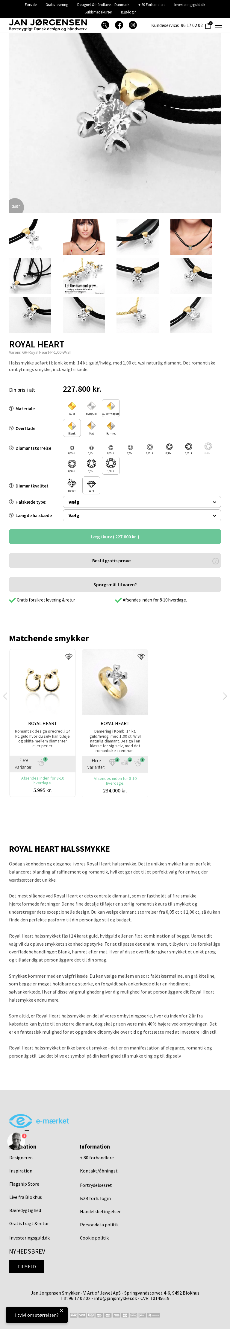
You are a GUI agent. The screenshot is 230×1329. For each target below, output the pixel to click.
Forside (31, 4)
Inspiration (20, 1171)
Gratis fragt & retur (29, 1223)
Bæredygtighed (25, 1210)
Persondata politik (99, 1225)
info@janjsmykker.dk (115, 1298)
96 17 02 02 (192, 25)
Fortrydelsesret (96, 1185)
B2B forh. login (95, 1198)
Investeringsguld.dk (189, 4)
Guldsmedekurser (98, 12)
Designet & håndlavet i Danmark (103, 4)
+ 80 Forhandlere (151, 4)
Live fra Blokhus (25, 1197)
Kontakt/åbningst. (99, 1171)
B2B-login (129, 12)
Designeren (21, 1158)
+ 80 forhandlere (97, 1158)
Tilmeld (26, 1266)
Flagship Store (24, 1184)
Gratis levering (57, 4)
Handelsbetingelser (100, 1211)
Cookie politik (94, 1238)
